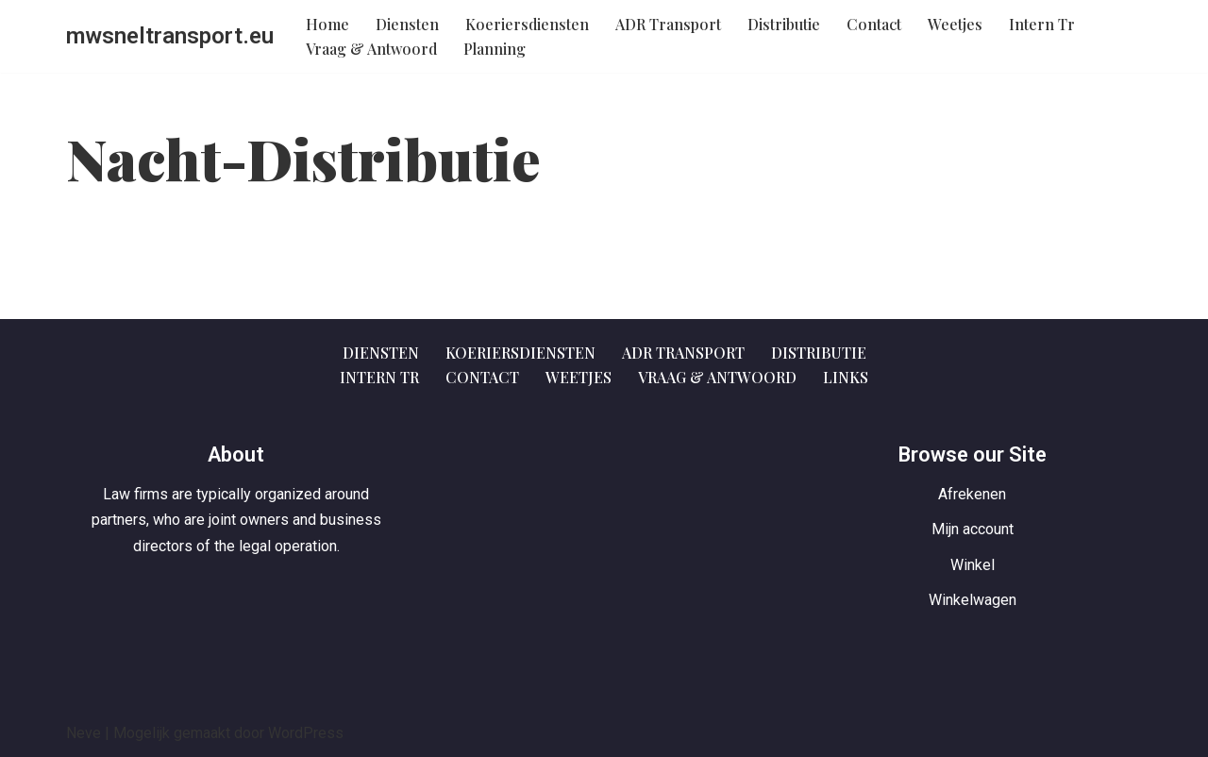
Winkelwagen (972, 600)
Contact (874, 24)
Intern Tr (1042, 24)
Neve (83, 733)
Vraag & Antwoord (371, 49)
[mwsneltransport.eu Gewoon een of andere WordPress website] (170, 36)
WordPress (306, 733)
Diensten (407, 24)
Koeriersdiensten (527, 24)
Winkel (972, 565)
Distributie (783, 24)
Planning (494, 49)
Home (327, 24)
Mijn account (972, 529)
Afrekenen (972, 494)
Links (845, 377)
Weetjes (955, 24)
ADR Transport (668, 24)
